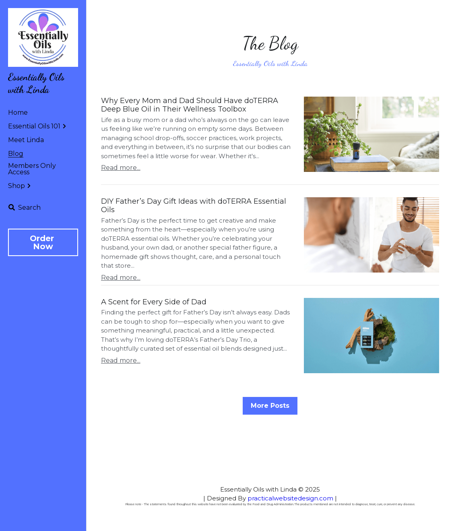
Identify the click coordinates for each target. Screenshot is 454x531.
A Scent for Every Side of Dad (153, 302)
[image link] (43, 36)
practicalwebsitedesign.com (290, 498)
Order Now (43, 242)
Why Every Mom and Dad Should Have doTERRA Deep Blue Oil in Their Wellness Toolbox (189, 105)
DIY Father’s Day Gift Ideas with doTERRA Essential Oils (193, 206)
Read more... (120, 167)
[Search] (24, 207)
